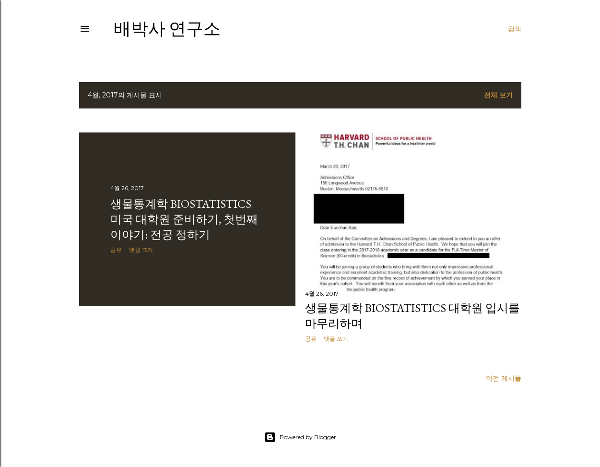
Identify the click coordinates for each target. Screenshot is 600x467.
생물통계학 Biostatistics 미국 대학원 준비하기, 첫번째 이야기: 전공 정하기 (184, 219)
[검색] (514, 28)
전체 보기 (498, 95)
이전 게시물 (503, 378)
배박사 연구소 (167, 28)
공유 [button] (116, 249)
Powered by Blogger (300, 437)
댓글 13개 (141, 249)
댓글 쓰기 (336, 338)
